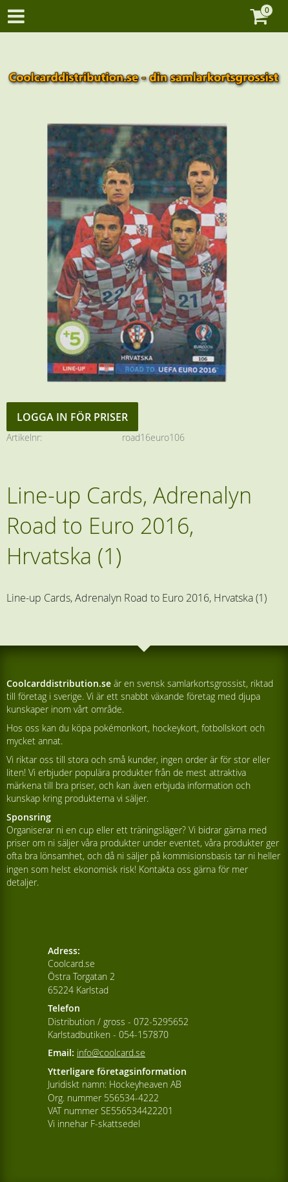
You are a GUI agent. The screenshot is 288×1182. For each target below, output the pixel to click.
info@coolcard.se (111, 1052)
